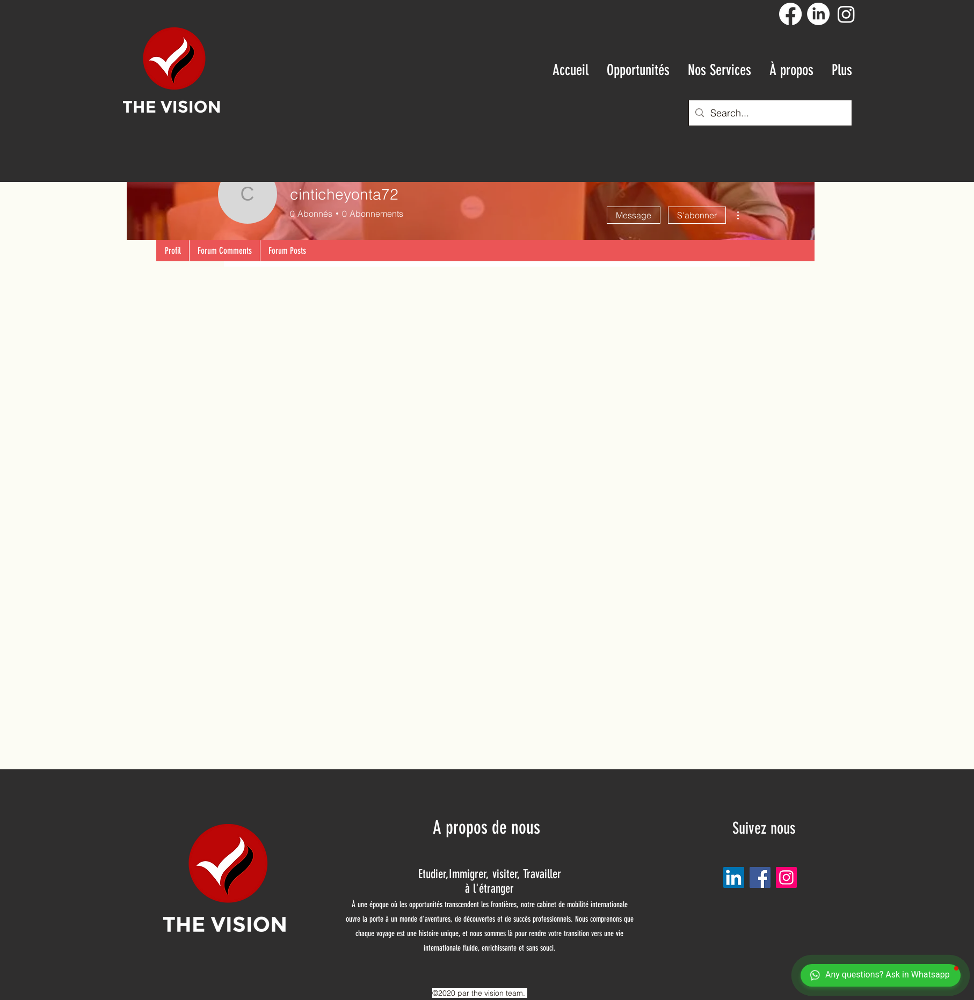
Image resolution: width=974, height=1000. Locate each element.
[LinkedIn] (818, 14)
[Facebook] (790, 14)
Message (633, 215)
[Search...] (769, 113)
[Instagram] (846, 14)
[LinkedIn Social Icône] (733, 877)
